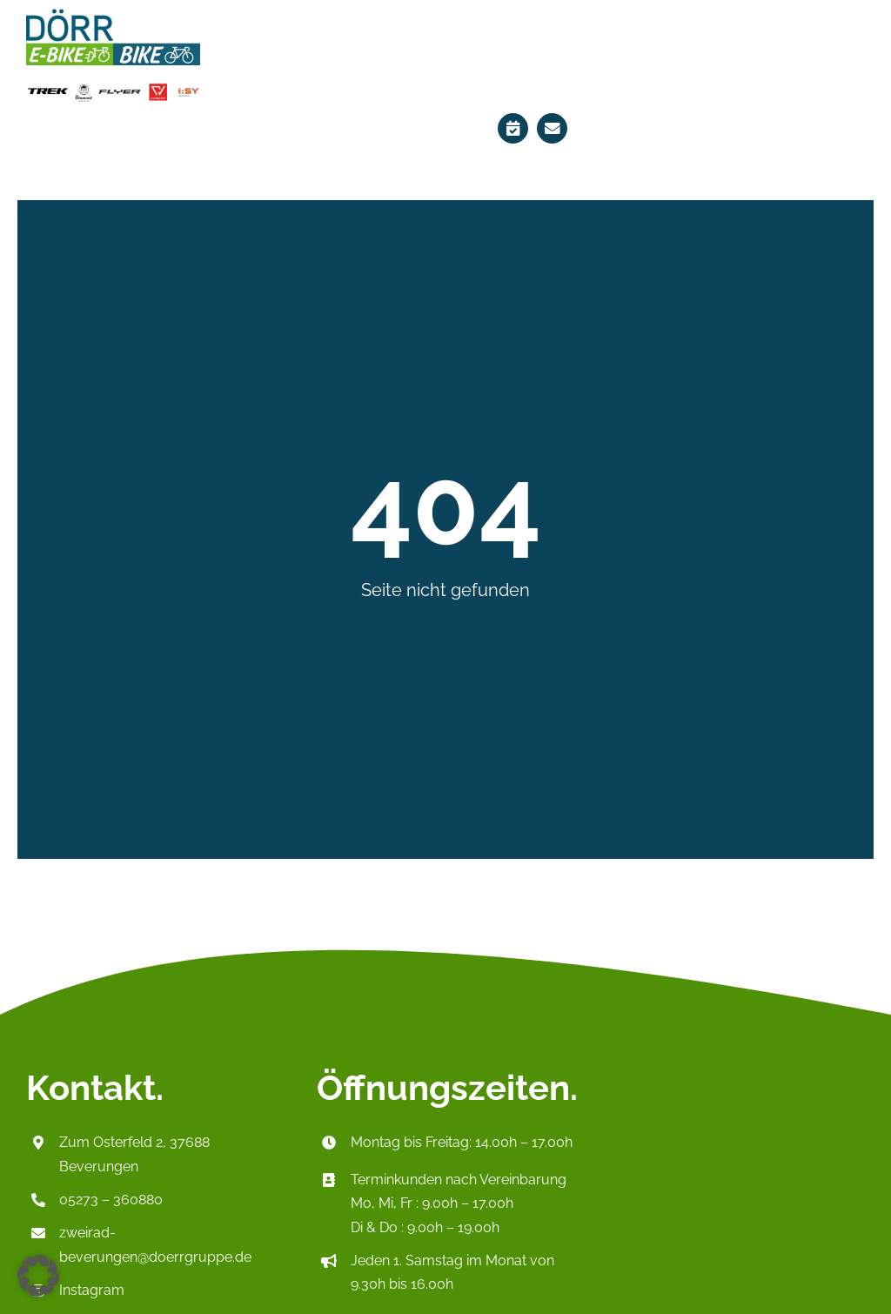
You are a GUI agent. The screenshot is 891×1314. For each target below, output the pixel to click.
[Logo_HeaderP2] (113, 14)
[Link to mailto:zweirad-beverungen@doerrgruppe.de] (552, 128)
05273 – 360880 (111, 1199)
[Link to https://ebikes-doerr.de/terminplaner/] (513, 128)
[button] (38, 1275)
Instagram (91, 1290)
